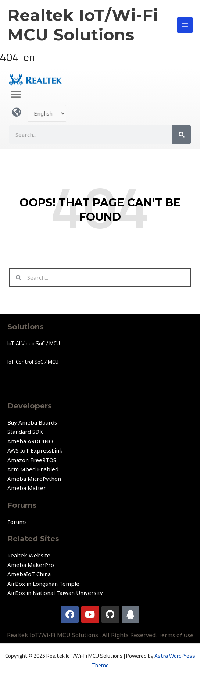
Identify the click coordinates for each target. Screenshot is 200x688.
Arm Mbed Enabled (32, 469)
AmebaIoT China (29, 574)
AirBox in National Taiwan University (55, 592)
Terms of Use (175, 635)
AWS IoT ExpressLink (35, 450)
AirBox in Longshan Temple (43, 583)
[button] (15, 94)
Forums (17, 521)
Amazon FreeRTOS (31, 460)
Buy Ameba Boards (32, 422)
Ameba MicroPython (34, 478)
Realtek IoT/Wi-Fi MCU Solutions (82, 25)
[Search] (181, 134)
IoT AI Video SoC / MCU (33, 343)
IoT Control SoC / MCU (32, 362)
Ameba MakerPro (30, 564)
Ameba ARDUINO (30, 441)
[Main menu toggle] (185, 25)
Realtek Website (28, 555)
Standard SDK (25, 431)
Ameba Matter (26, 488)
